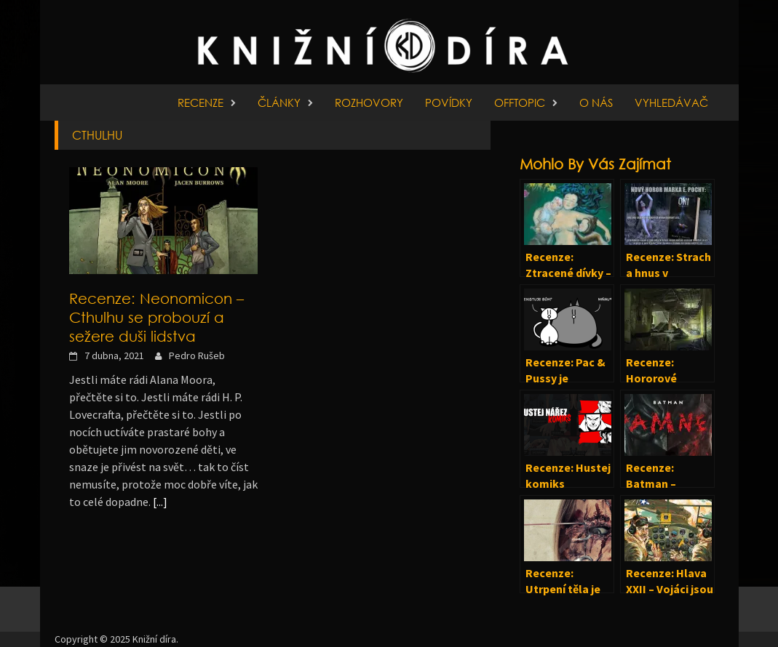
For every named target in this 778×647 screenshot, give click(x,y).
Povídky (448, 102)
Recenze (200, 102)
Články (279, 102)
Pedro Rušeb (197, 355)
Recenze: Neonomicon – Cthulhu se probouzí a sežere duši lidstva (156, 317)
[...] (160, 501)
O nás (596, 102)
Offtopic (519, 102)
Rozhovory (369, 102)
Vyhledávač (671, 102)
